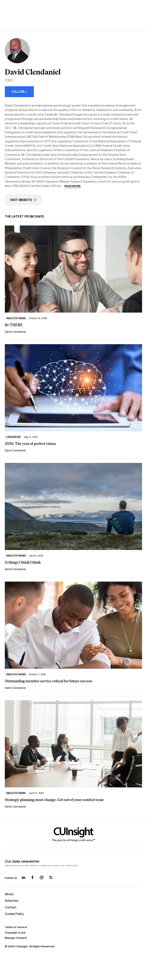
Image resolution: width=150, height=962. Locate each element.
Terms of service (16, 927)
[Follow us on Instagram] (41, 877)
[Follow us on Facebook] (32, 877)
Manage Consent (16, 937)
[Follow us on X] (51, 877)
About (9, 894)
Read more (72, 186)
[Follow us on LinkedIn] (23, 877)
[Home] (73, 834)
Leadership (13, 437)
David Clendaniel (15, 331)
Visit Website (23, 200)
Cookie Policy (14, 914)
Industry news (16, 318)
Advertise (11, 900)
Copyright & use (15, 932)
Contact (11, 907)
